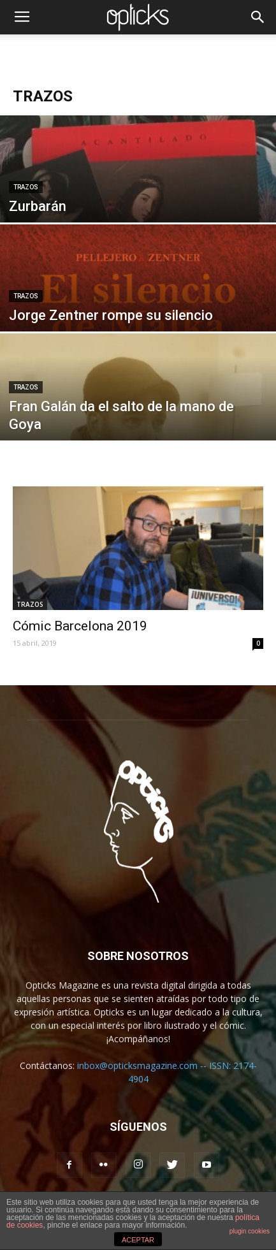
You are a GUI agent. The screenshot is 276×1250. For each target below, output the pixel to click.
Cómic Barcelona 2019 (80, 626)
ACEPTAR (138, 1240)
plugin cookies (249, 1231)
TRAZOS (25, 187)
